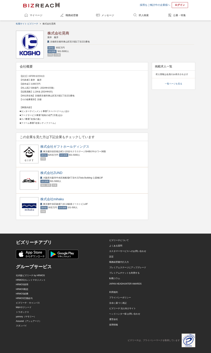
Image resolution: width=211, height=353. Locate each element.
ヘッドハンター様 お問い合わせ (124, 314)
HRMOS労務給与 (24, 298)
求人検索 (144, 15)
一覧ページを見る (173, 83)
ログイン (180, 4)
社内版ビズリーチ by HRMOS (30, 275)
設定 (111, 256)
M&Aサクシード (24, 307)
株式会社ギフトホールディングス (64, 146)
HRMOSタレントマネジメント (31, 280)
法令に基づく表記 (118, 303)
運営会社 (113, 319)
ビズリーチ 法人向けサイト (122, 308)
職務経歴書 (72, 15)
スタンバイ (21, 325)
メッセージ (107, 15)
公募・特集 (179, 15)
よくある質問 (115, 245)
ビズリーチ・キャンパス (28, 303)
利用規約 (113, 292)
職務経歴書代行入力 (119, 262)
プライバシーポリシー (120, 297)
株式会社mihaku (52, 199)
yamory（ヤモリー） (26, 316)
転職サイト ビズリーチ (27, 23)
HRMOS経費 (22, 293)
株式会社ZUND (51, 173)
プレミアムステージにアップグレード (127, 267)
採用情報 (113, 324)
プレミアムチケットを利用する (124, 273)
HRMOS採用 (22, 284)
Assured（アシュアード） (28, 321)
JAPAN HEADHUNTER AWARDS (125, 284)
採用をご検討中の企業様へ (155, 4)
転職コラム (114, 278)
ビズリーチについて (119, 240)
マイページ (36, 15)
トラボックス (22, 312)
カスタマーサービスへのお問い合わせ (127, 251)
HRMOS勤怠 (22, 289)
